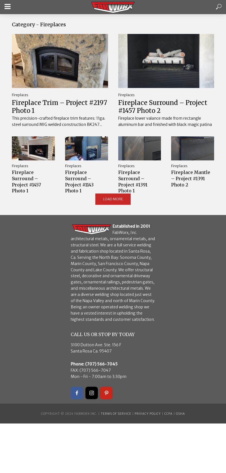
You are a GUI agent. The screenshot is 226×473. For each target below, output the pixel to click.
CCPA (168, 414)
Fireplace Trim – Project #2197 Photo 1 (59, 107)
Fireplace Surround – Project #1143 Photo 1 (79, 181)
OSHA (180, 414)
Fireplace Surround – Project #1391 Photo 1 (132, 181)
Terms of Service (116, 414)
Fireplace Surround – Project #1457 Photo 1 (26, 181)
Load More (113, 199)
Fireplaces (20, 95)
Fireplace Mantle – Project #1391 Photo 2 (190, 178)
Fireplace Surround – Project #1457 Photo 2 (162, 107)
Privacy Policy (148, 414)
